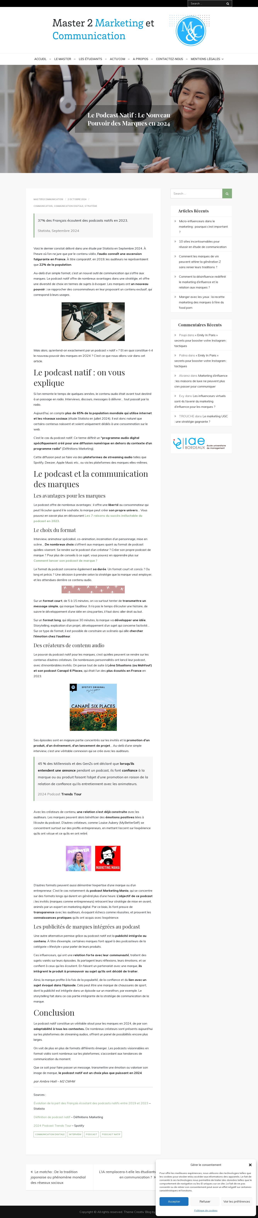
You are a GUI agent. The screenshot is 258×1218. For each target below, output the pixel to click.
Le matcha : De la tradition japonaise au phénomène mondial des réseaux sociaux (58, 1177)
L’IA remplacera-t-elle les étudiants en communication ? (127, 1174)
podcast (91, 1134)
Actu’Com (117, 59)
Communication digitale (68, 206)
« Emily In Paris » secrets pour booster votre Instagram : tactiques (200, 340)
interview (75, 1134)
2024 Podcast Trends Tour (52, 1125)
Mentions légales (205, 59)
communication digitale (49, 1134)
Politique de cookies (205, 1210)
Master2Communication (48, 199)
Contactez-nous (169, 59)
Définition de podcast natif (52, 1117)
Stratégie (91, 206)
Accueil (40, 59)
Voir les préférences (236, 1201)
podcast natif (111, 1134)
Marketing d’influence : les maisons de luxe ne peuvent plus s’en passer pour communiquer (200, 381)
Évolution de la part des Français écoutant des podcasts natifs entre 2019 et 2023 (91, 1103)
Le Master (62, 59)
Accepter (174, 1201)
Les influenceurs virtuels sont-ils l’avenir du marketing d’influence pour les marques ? (200, 401)
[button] (250, 1165)
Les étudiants (90, 59)
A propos (140, 59)
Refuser (204, 1201)
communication (43, 206)
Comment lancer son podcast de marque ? (65, 560)
